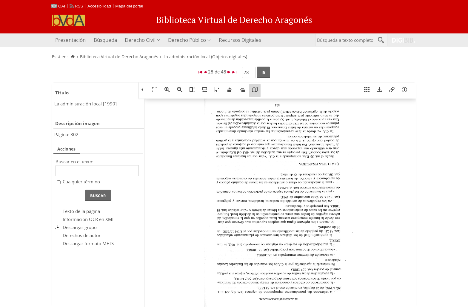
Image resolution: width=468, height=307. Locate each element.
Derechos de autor (82, 235)
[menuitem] (71, 40)
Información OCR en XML (89, 219)
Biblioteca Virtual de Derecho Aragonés (119, 56)
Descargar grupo (80, 227)
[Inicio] (72, 57)
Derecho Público (187, 39)
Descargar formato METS (88, 243)
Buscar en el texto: (74, 162)
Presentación (70, 39)
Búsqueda (105, 39)
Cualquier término (81, 182)
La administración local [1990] (85, 104)
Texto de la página (81, 211)
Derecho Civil (140, 39)
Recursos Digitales (240, 39)
